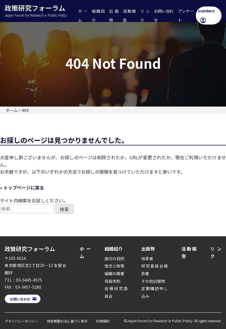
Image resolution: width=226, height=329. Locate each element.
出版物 (113, 15)
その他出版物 (153, 281)
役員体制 (112, 281)
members (206, 11)
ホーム (82, 15)
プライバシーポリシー (21, 321)
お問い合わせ (163, 15)
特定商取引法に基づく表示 (67, 321)
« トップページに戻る (22, 187)
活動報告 (129, 15)
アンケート (186, 15)
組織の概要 (114, 273)
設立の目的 (114, 258)
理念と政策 (114, 266)
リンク (144, 15)
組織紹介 (98, 15)
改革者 (147, 258)
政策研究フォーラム (40, 4)
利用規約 (103, 321)
